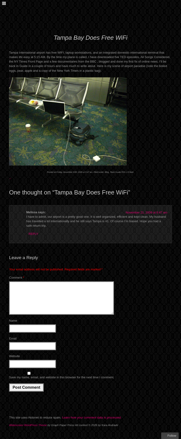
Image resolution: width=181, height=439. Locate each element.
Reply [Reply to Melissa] (33, 234)
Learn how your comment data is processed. (92, 423)
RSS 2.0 (125, 172)
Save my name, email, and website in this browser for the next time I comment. (61, 383)
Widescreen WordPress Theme (28, 430)
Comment (16, 277)
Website (14, 362)
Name (13, 326)
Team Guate (115, 172)
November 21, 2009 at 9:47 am (146, 212)
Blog (107, 172)
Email (12, 344)
